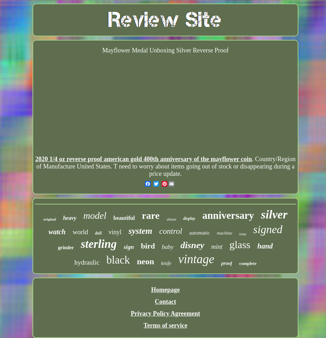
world (80, 232)
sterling (99, 244)
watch (57, 232)
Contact (165, 301)
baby (168, 247)
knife (166, 263)
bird (148, 246)
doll (98, 233)
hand (265, 246)
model (95, 215)
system (140, 231)
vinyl (115, 232)
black (118, 260)
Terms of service (165, 325)
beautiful (124, 218)
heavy (69, 218)
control (170, 231)
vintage (196, 259)
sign (129, 247)
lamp (242, 234)
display (189, 218)
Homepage (165, 289)
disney (192, 245)
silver (274, 214)
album (171, 219)
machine (224, 233)
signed (268, 229)
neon (145, 261)
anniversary (228, 215)
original (49, 219)
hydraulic (87, 262)
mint (217, 246)
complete (247, 263)
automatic (199, 233)
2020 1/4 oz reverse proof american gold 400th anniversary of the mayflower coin (143, 159)
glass (240, 244)
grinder (66, 247)
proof (226, 263)
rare (151, 215)
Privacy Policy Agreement (165, 313)
